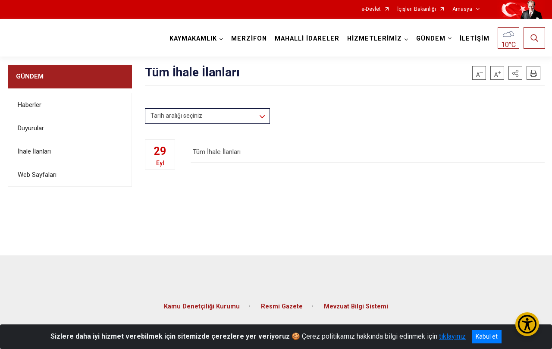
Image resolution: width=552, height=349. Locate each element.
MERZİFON (249, 38)
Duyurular (31, 128)
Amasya (462, 9)
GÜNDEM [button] (430, 38)
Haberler (29, 105)
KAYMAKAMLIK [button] (192, 38)
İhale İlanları (34, 151)
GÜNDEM (30, 76)
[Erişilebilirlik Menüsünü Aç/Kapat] (527, 324)
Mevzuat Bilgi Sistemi (356, 304)
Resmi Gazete (282, 304)
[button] (515, 73)
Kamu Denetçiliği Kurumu (202, 304)
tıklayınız (452, 336)
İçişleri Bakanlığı (416, 9)
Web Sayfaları (37, 175)
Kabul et (487, 336)
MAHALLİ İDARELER (306, 38)
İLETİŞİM (474, 38)
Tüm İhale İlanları (367, 154)
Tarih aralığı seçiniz (176, 115)
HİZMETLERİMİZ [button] (374, 38)
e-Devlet (371, 9)
